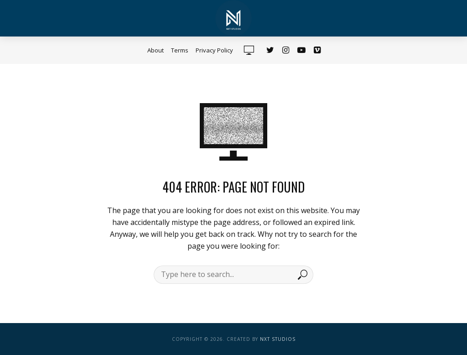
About (155, 50)
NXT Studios (278, 339)
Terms (179, 50)
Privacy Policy (214, 50)
